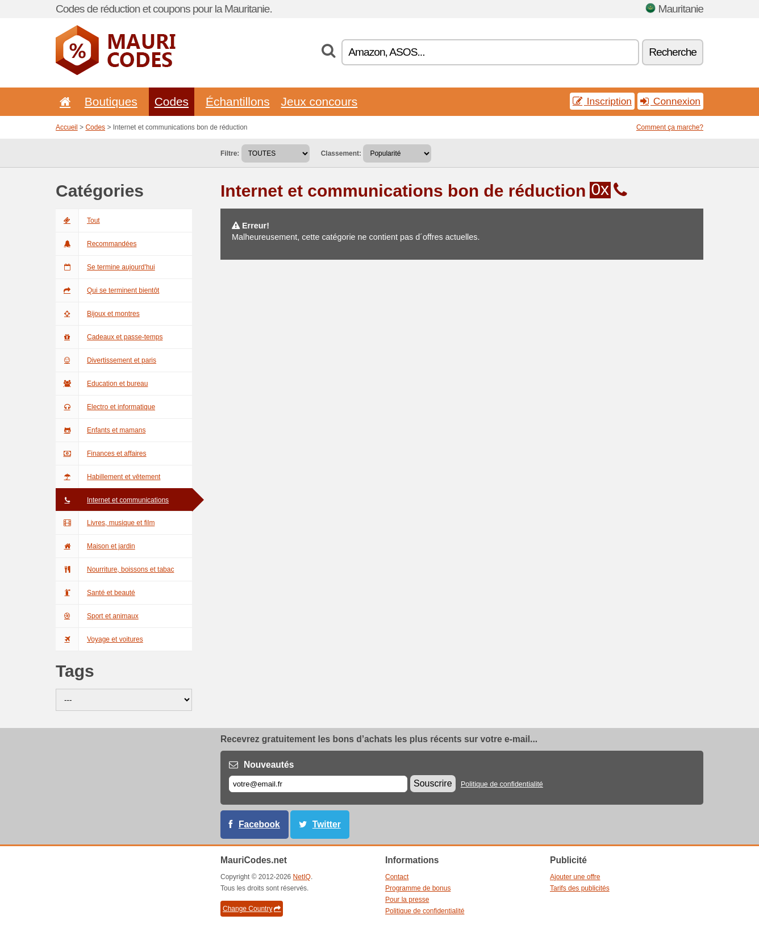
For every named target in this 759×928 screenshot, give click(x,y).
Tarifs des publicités (580, 888)
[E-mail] (318, 784)
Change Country (252, 909)
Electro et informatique (105, 407)
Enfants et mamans (100, 430)
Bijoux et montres (98, 313)
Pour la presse (407, 900)
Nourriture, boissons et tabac (115, 569)
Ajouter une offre (575, 877)
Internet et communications (112, 500)
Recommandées (96, 243)
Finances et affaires (101, 453)
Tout (78, 220)
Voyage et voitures (99, 639)
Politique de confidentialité (502, 784)
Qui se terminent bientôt (107, 290)
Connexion (670, 101)
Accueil (67, 127)
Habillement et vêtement (108, 476)
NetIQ (302, 877)
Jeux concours (319, 101)
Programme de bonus (418, 888)
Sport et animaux (97, 616)
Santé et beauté (95, 592)
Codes (172, 101)
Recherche (673, 52)
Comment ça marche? (669, 127)
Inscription (602, 101)
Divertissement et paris (106, 360)
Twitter (326, 824)
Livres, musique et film (105, 522)
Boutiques (111, 101)
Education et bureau (102, 383)
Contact (396, 877)
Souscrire (433, 783)
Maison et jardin (95, 546)
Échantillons (238, 101)
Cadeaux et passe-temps (109, 337)
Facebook (259, 824)
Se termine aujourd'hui (105, 267)
